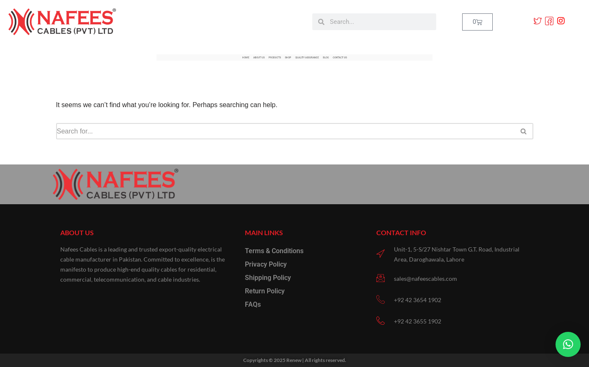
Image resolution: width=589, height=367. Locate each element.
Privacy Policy (266, 264)
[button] (568, 344)
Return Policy (265, 291)
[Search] (285, 131)
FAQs (253, 304)
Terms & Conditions (274, 251)
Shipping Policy (268, 278)
